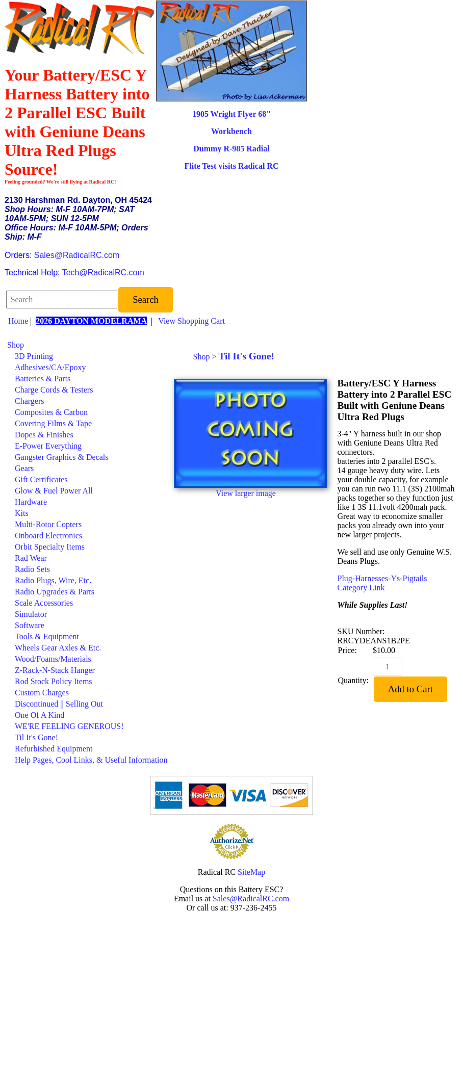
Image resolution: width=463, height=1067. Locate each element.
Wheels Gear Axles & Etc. (58, 647)
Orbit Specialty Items (50, 546)
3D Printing (34, 356)
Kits (22, 513)
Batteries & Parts (42, 378)
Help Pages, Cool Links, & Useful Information (91, 760)
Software (29, 625)
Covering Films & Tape (53, 423)
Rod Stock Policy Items (53, 681)
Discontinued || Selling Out (59, 703)
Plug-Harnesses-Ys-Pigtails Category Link (382, 583)
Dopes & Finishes (44, 434)
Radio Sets (32, 569)
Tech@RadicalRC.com (103, 272)
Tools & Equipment (47, 636)
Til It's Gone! (36, 737)
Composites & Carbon (51, 412)
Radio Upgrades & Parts (54, 591)
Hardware (31, 502)
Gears (24, 468)
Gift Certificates (41, 479)
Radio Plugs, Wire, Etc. (53, 580)
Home (18, 321)
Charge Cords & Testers (54, 389)
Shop (15, 345)
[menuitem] (87, 345)
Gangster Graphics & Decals (62, 457)
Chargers (29, 401)
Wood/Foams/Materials (53, 659)
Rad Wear (31, 558)
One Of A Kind (39, 715)
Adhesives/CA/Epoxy (50, 367)
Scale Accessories (44, 602)
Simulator (31, 614)
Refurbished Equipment (53, 748)
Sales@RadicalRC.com (76, 255)
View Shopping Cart (191, 321)
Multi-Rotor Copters (48, 524)
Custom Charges (42, 692)
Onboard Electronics (48, 535)
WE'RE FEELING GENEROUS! (69, 726)
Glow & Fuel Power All (54, 490)
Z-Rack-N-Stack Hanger (55, 670)
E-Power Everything (48, 445)
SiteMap (251, 872)
